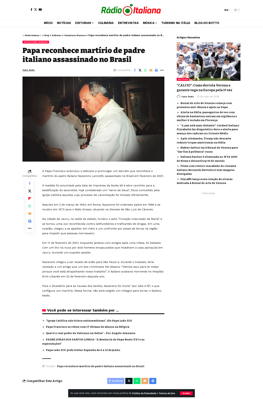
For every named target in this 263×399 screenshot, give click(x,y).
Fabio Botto (30, 70)
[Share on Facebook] (134, 70)
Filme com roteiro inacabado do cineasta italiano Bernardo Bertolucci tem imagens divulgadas (206, 172)
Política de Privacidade (146, 389)
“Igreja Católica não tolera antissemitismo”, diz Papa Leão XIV (91, 320)
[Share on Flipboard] (29, 201)
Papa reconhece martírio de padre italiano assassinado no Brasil (100, 366)
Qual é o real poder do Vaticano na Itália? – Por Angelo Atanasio (92, 333)
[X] (35, 9)
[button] (186, 391)
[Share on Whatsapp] (145, 70)
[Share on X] (140, 70)
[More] (161, 70)
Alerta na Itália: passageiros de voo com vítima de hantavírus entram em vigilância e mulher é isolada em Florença (207, 118)
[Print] (156, 70)
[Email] (151, 70)
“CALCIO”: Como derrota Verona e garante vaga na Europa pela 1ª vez (207, 87)
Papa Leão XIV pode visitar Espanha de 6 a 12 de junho (85, 349)
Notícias (183, 77)
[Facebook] (31, 9)
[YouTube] (40, 9)
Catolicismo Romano (37, 42)
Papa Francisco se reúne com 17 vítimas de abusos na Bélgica (90, 327)
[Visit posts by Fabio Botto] (179, 99)
